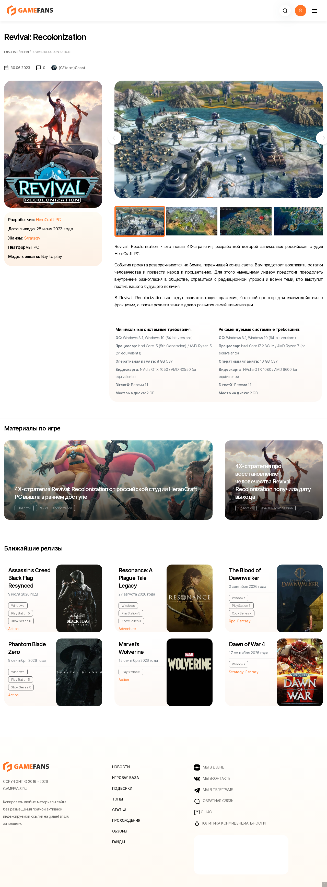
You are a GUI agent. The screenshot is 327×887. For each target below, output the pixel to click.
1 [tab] (201, 197)
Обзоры (119, 831)
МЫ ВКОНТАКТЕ (212, 779)
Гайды (118, 842)
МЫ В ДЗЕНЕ (209, 767)
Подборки (122, 788)
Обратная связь (213, 801)
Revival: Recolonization (55, 508)
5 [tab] (236, 197)
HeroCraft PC (48, 219)
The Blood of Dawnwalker (245, 574)
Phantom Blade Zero (27, 648)
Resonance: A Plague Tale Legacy (136, 578)
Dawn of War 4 (247, 644)
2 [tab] (210, 197)
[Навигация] (314, 10)
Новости (24, 508)
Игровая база (125, 777)
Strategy (32, 238)
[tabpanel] (218, 139)
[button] (285, 10)
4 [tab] (227, 197)
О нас (203, 812)
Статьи (119, 810)
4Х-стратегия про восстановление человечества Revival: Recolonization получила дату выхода (273, 481)
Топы (117, 799)
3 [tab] (218, 197)
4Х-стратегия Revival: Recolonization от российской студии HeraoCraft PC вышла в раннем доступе (106, 493)
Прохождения (126, 820)
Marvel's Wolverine (131, 648)
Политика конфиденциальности (230, 823)
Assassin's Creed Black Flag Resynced (29, 578)
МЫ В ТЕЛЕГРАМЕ (213, 790)
